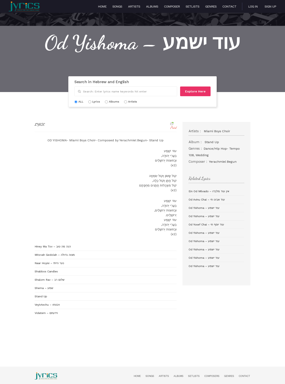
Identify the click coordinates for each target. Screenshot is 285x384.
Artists (134, 6)
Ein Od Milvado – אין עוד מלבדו (209, 191)
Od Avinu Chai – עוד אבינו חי (207, 199)
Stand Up (41, 296)
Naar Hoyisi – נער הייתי (49, 263)
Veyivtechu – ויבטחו (47, 304)
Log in (253, 6)
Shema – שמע (44, 288)
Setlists (192, 6)
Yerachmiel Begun (223, 161)
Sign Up (270, 6)
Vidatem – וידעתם (46, 313)
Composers (211, 375)
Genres (211, 6)
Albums (152, 6)
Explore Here (195, 91)
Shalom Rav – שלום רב (50, 279)
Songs (117, 6)
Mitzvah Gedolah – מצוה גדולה (55, 254)
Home (102, 6)
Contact (229, 6)
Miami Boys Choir (217, 131)
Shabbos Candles (46, 271)
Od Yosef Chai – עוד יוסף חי (206, 224)
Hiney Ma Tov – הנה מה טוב (53, 246)
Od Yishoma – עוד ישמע (204, 207)
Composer (172, 6)
